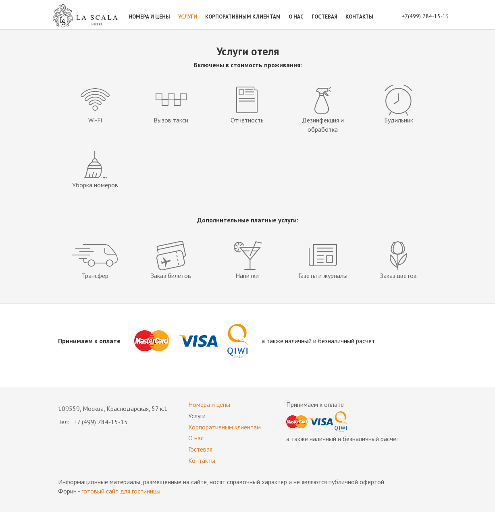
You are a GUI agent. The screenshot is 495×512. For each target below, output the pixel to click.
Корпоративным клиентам (243, 16)
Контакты (359, 16)
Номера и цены (149, 16)
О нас (296, 16)
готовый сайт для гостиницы (120, 491)
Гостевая (324, 16)
